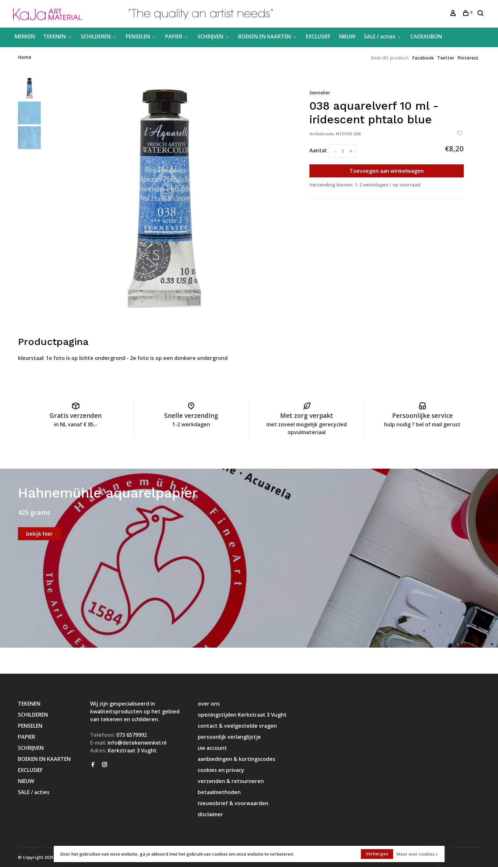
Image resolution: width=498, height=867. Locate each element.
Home (24, 57)
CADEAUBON (426, 36)
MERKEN (25, 36)
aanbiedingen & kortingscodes (236, 759)
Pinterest (468, 58)
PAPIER (173, 36)
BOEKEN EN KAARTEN (264, 36)
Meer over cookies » (417, 854)
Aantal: (318, 150)
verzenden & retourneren (231, 781)
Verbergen (377, 854)
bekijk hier (39, 533)
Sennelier (319, 92)
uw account (212, 747)
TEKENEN (54, 36)
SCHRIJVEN (210, 36)
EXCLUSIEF (318, 36)
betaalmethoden (219, 792)
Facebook (423, 58)
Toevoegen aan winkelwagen (386, 170)
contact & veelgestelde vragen (237, 725)
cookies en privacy (221, 770)
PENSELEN (138, 36)
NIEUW (347, 36)
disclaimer (210, 814)
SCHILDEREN (96, 36)
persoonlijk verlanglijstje (229, 736)
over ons (209, 703)
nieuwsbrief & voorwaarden (233, 803)
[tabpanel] (163, 197)
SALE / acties (379, 36)
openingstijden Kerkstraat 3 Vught (242, 714)
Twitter (445, 58)
